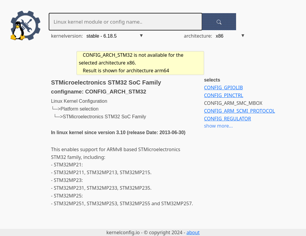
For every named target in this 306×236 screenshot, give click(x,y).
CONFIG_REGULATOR (227, 118)
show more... (218, 125)
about (193, 232)
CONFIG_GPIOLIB (223, 87)
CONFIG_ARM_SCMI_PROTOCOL (239, 111)
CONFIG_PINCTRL (223, 95)
